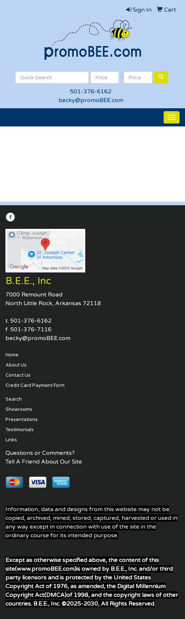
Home (11, 355)
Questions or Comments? (40, 453)
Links (11, 440)
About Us (15, 365)
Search (13, 399)
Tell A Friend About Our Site (43, 461)
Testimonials (19, 430)
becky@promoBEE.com (90, 100)
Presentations (21, 419)
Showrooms (18, 409)
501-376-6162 (90, 91)
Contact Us (17, 375)
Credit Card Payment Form (35, 385)
